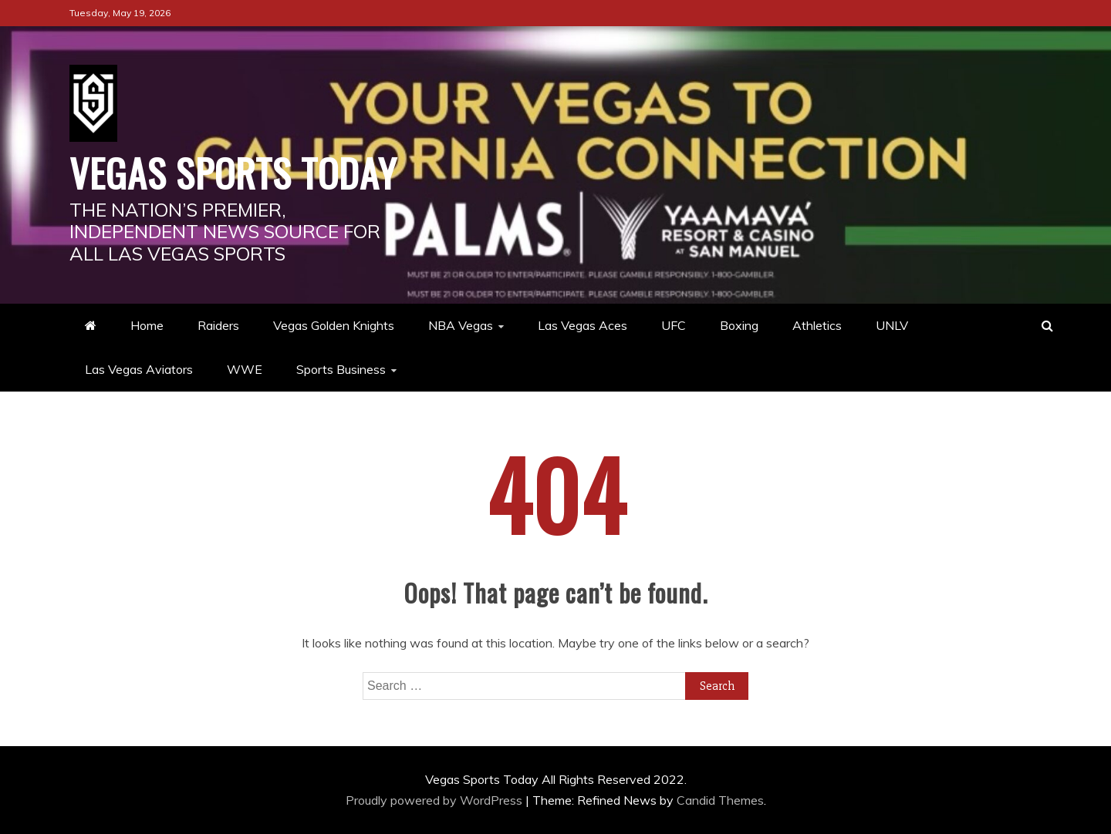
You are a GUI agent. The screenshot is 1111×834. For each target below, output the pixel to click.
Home (147, 325)
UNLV (892, 325)
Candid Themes (720, 800)
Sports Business (341, 369)
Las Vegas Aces (582, 325)
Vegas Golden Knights (333, 325)
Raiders (218, 325)
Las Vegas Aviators (139, 369)
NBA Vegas (460, 325)
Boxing (739, 325)
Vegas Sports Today (233, 171)
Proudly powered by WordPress (435, 800)
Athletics (817, 325)
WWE (244, 369)
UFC (673, 325)
